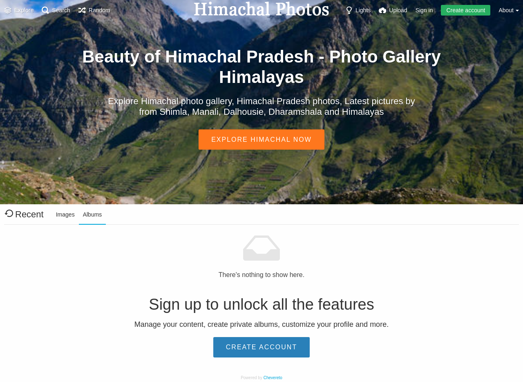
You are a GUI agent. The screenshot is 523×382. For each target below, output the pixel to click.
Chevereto (273, 377)
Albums (92, 214)
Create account (465, 10)
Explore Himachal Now (261, 139)
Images (65, 214)
